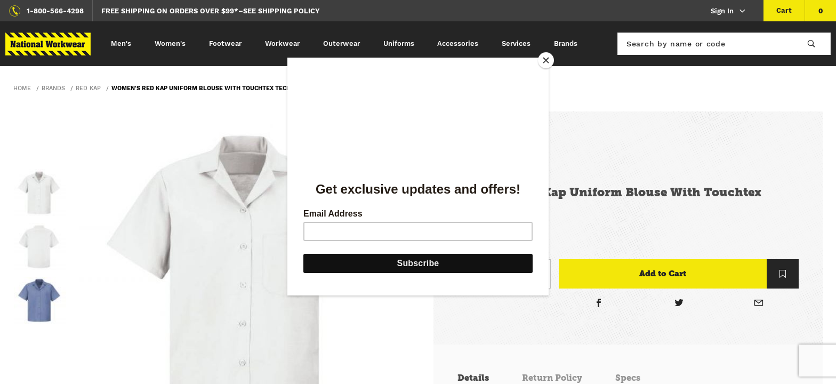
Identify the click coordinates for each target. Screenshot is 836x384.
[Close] (546, 60)
